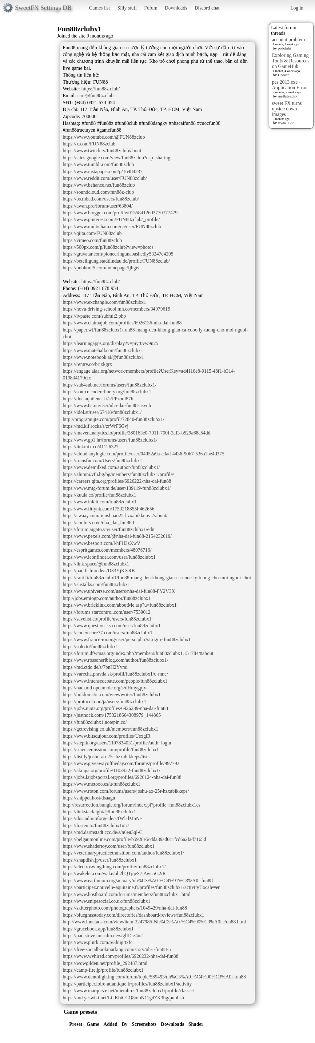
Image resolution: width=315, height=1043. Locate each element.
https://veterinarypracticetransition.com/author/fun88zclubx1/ (123, 852)
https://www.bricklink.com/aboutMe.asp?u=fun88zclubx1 (120, 605)
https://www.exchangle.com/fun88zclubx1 (104, 302)
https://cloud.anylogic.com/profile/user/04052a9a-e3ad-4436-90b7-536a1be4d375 (143, 453)
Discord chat (206, 7)
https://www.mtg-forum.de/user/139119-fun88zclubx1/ (117, 488)
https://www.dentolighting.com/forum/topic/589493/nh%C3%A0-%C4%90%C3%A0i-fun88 (154, 976)
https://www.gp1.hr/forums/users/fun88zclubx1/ (110, 439)
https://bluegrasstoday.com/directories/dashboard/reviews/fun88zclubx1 (133, 915)
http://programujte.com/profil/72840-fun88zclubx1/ (113, 419)
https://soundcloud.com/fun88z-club (98, 192)
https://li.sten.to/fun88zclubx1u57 (96, 825)
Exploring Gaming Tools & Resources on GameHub (290, 61)
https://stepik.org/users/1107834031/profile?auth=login (117, 742)
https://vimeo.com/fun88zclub (92, 240)
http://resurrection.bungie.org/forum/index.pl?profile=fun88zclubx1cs (131, 804)
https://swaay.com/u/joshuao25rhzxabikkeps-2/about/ (115, 515)
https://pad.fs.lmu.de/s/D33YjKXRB (99, 570)
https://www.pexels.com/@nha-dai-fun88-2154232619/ (117, 536)
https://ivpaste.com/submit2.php (94, 316)
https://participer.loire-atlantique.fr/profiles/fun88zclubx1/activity (127, 983)
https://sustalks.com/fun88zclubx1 (96, 584)
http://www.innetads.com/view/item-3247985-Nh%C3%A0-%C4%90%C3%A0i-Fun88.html (154, 921)
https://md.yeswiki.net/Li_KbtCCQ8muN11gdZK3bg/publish (123, 997)
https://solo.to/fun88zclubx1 (90, 646)
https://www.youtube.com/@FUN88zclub (104, 137)
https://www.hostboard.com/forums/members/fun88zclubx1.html (126, 894)
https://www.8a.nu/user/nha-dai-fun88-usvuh (107, 405)
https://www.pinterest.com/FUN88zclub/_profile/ (111, 219)
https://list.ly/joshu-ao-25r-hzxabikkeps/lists (106, 756)
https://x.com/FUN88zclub (89, 143)
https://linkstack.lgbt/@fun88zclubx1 (99, 811)
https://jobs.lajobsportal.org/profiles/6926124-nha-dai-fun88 (122, 777)
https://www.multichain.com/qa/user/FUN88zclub (112, 226)
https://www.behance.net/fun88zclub (99, 185)
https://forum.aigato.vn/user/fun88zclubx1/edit (109, 529)
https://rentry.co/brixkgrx (87, 364)
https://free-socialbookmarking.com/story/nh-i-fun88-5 (117, 949)
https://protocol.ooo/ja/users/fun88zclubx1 (104, 701)
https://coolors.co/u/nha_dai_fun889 (98, 522)
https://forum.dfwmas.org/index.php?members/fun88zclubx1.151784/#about (138, 653)
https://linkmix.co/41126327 (90, 446)
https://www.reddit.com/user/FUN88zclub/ (105, 178)
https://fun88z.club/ (101, 88)
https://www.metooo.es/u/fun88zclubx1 (101, 784)
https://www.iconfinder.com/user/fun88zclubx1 (109, 557)
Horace (283, 75)
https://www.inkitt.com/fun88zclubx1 (100, 501)
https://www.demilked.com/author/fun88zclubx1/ (111, 467)
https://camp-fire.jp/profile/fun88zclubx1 (103, 970)
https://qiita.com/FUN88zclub (92, 233)
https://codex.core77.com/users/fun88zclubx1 (107, 632)
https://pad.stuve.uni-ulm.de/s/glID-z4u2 (103, 935)
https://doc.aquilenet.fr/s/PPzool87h (98, 398)
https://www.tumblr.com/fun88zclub (98, 164)
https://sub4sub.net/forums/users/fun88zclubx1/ (109, 384)
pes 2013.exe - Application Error (289, 84)
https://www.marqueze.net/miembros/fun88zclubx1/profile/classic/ (128, 990)
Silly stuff (127, 7)
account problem (288, 39)
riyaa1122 (286, 123)
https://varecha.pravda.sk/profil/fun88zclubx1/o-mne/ (115, 673)
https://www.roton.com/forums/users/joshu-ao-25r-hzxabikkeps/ (126, 791)
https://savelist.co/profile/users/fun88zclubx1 (107, 618)
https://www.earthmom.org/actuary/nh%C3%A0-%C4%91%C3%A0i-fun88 (138, 880)
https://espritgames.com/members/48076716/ (107, 550)
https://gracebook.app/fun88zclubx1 (98, 928)
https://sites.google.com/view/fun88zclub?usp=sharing (116, 157)
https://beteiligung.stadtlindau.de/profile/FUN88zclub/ (116, 261)
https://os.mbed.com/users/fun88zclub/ (101, 198)
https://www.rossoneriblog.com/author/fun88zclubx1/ (115, 660)
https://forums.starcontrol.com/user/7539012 (106, 612)
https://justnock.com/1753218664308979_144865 (112, 715)
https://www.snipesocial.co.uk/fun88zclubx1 (106, 901)
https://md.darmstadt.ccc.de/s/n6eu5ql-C (102, 832)
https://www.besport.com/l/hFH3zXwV (101, 543)
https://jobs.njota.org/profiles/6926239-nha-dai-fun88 (115, 708)
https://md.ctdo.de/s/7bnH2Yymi (95, 667)
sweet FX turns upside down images (287, 109)
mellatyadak (287, 96)
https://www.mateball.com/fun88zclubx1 (103, 350)
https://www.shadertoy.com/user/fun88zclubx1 (108, 846)
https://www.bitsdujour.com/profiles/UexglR (106, 736)
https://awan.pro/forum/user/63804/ (98, 205)
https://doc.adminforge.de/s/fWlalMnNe (102, 818)
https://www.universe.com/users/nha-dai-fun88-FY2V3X (119, 591)
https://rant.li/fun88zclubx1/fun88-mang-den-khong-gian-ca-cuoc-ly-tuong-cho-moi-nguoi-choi (157, 577)
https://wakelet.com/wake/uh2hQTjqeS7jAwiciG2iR (114, 873)
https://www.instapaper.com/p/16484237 (102, 171)
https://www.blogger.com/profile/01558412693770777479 (120, 212)
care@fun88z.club (96, 95)
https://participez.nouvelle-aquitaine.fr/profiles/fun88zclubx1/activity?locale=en (142, 887)
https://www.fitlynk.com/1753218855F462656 (108, 508)
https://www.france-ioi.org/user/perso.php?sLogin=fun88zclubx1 (127, 639)
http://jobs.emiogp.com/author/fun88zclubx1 (107, 598)
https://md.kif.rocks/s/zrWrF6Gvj (96, 426)
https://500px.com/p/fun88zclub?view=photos (108, 247)
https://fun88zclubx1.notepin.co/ (95, 722)
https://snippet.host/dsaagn (89, 797)
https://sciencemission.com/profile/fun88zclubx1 (111, 749)
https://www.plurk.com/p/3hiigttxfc (98, 942)
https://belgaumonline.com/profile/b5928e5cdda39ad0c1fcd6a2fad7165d (134, 839)
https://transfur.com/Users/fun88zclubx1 (102, 460)
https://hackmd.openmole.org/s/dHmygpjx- (105, 687)
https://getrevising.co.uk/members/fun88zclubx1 (110, 729)
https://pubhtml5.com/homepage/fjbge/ (101, 267)
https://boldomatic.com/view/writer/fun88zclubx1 (112, 694)
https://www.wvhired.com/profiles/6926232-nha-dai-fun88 (120, 956)
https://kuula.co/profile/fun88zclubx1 (99, 495)
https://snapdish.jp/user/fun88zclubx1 (100, 860)
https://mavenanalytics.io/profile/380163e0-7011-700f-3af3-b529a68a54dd (136, 432)
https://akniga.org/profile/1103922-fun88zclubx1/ (111, 770)
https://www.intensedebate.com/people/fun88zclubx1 (115, 681)
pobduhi (284, 48)
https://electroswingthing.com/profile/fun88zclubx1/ (114, 866)
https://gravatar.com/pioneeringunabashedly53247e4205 (118, 253)
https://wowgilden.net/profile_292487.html (105, 963)
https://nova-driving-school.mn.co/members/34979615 (116, 308)
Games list (99, 7)
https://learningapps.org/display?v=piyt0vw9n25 (110, 343)
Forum (151, 7)
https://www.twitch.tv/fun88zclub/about (102, 150)
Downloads (176, 7)
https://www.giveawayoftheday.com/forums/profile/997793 (121, 763)
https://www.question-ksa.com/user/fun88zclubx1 (112, 625)
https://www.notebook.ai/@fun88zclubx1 (103, 357)
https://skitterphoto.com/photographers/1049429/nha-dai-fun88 (125, 907)
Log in (296, 7)
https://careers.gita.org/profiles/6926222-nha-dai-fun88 (117, 481)
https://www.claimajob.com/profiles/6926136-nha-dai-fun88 (122, 322)
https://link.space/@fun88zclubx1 (96, 563)
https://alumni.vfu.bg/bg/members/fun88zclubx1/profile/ (118, 474)
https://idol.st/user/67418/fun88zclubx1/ (102, 412)
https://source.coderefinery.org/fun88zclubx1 (107, 391)
